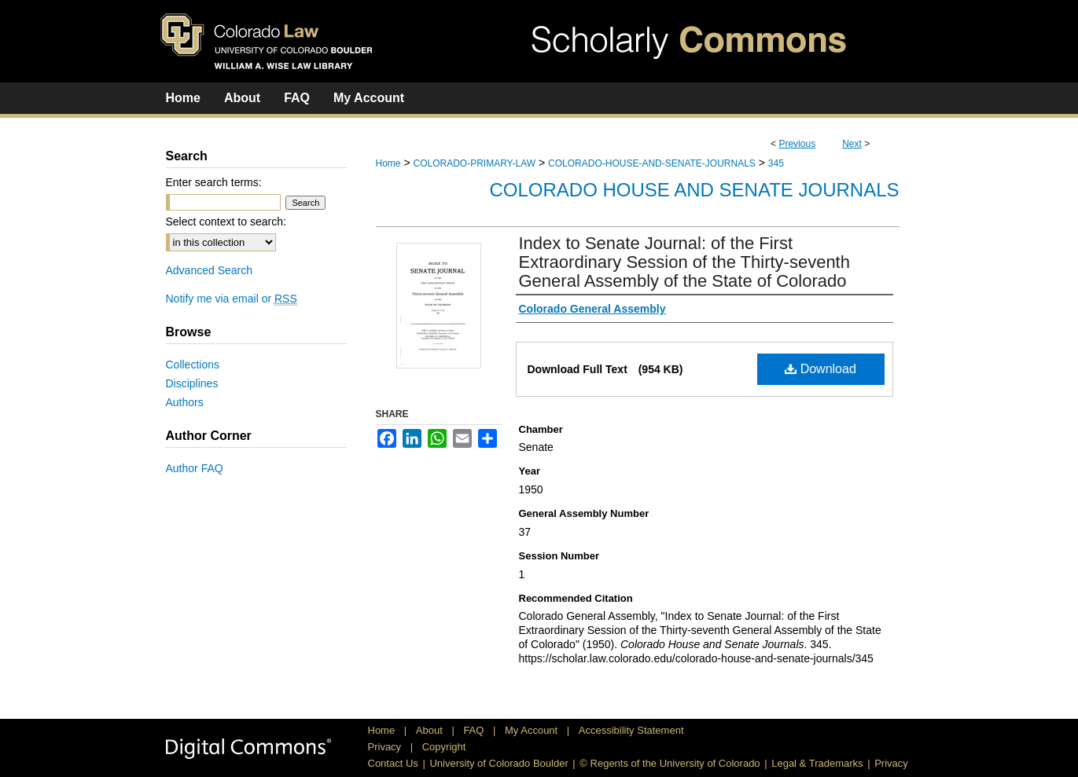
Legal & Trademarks (817, 763)
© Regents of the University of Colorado (669, 763)
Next (852, 143)
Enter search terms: (214, 182)
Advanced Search (209, 270)
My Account (533, 730)
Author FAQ (194, 468)
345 (776, 163)
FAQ (475, 730)
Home (388, 163)
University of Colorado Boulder (498, 763)
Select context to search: (226, 221)
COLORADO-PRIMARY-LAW (474, 163)
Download (820, 369)
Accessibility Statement (631, 730)
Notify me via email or (231, 298)
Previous (796, 143)
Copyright (444, 747)
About (431, 730)
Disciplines (192, 383)
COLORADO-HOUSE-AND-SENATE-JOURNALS (652, 163)
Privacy (386, 747)
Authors (185, 402)
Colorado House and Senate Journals (695, 189)
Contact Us (393, 763)
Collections (192, 364)
